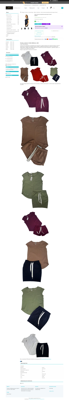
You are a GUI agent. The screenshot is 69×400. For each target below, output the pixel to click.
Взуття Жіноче (9, 21)
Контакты (43, 7)
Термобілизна (9, 28)
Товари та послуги (25, 12)
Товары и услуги (32, 7)
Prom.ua (39, 398)
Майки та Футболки (37, 12)
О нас (38, 7)
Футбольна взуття (9, 26)
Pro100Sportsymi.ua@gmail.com (40, 388)
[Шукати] (62, 8)
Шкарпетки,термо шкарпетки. (11, 29)
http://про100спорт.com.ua (46, 359)
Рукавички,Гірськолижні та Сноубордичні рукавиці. (11, 33)
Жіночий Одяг (31, 12)
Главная (25, 7)
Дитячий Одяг (9, 22)
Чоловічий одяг (9, 16)
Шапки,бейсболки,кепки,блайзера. (12, 31)
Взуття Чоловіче (9, 19)
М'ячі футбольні (9, 25)
